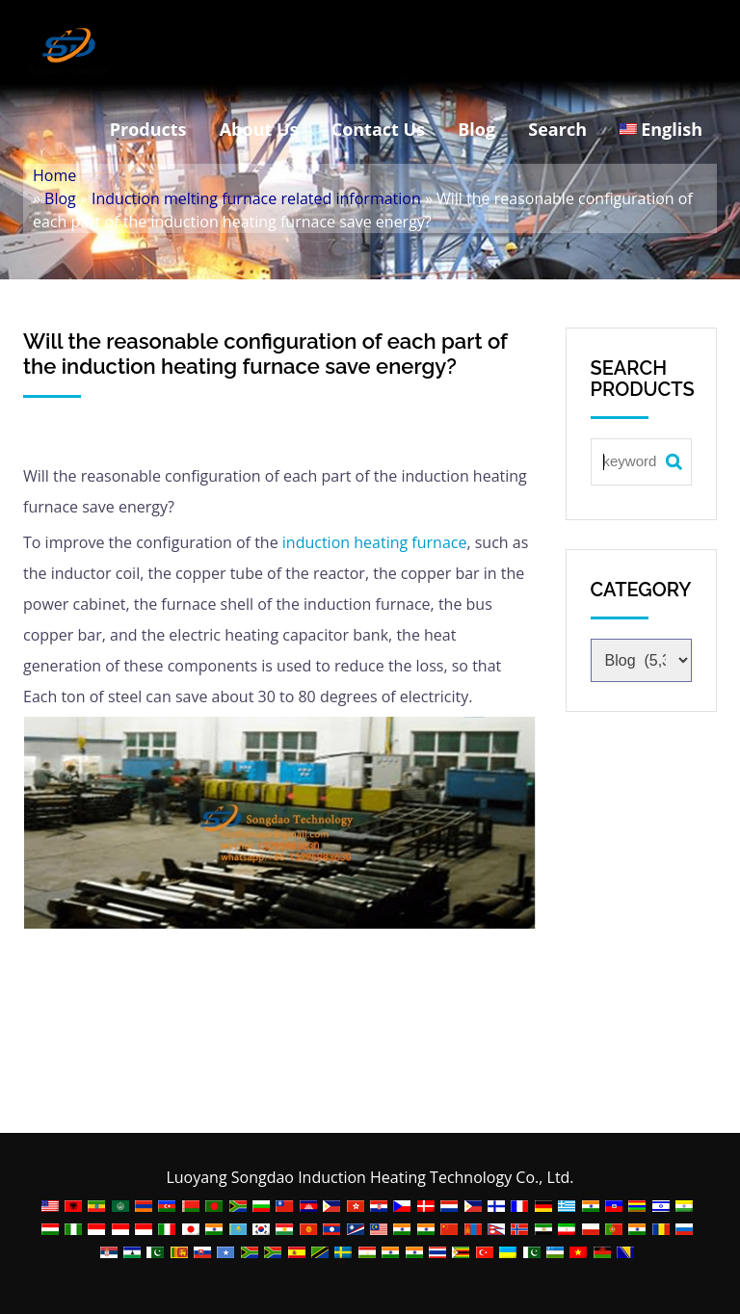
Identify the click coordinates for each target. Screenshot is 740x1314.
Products (148, 129)
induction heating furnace (374, 542)
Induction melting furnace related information (256, 198)
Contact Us (378, 129)
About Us (259, 129)
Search (557, 129)
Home (54, 175)
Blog (476, 129)
